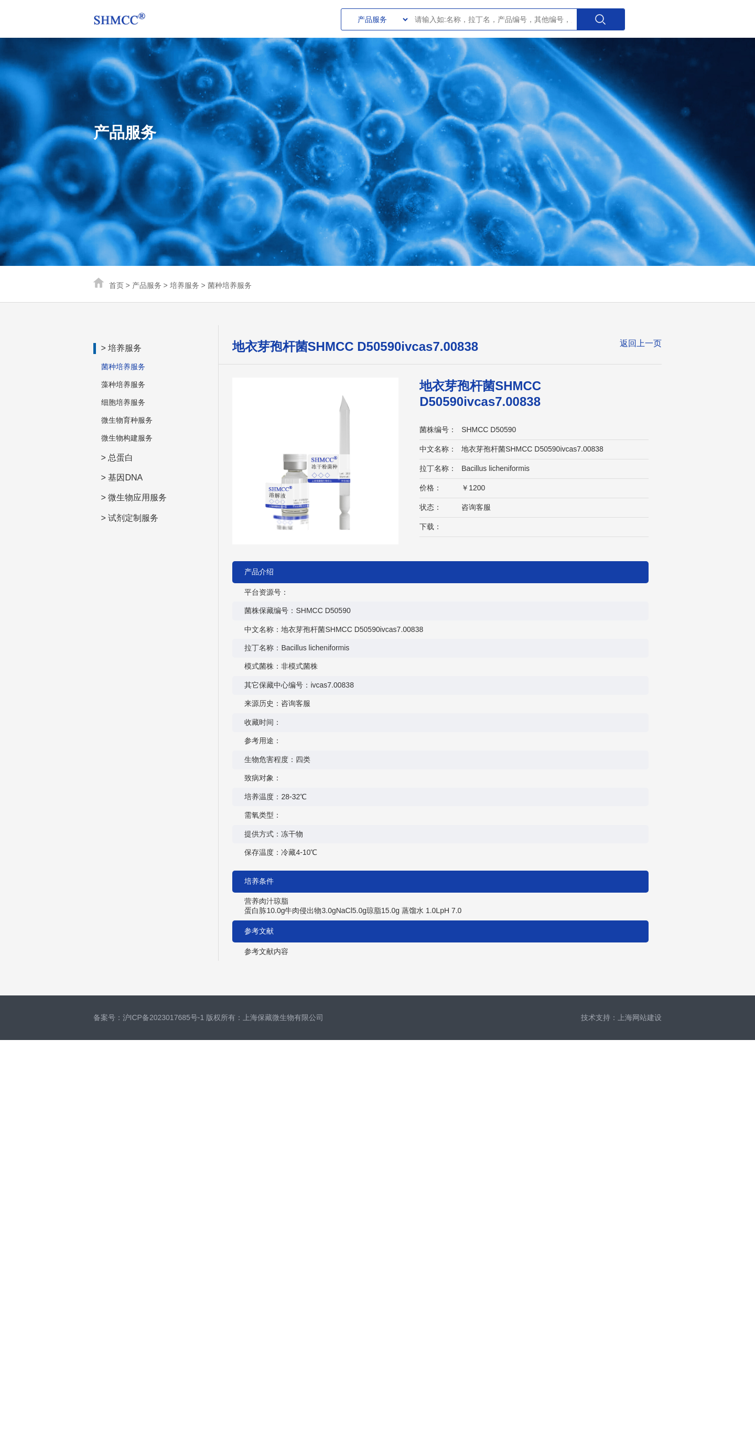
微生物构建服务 (127, 438)
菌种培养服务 (230, 285)
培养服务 (184, 285)
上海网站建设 (640, 1017)
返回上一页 (641, 343)
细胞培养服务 (123, 402)
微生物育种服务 (127, 420)
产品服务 (146, 285)
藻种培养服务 (123, 384)
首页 (116, 285)
